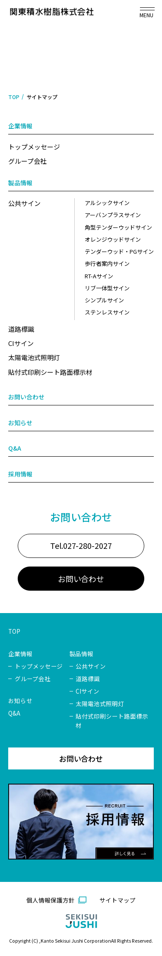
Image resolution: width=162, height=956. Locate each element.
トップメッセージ (34, 146)
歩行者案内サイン (107, 264)
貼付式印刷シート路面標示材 (50, 372)
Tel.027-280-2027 (81, 554)
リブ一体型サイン (107, 288)
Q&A (14, 448)
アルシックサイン (107, 203)
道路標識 (21, 328)
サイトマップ (117, 908)
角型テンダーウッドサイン (118, 227)
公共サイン (24, 203)
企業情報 (20, 126)
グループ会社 (27, 160)
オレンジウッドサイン (113, 239)
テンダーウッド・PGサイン (119, 251)
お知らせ (20, 422)
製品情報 (20, 182)
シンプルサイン (104, 300)
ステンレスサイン (107, 312)
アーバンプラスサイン (113, 215)
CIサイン (21, 343)
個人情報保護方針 (50, 908)
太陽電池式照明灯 (34, 357)
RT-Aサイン (99, 276)
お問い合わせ (26, 397)
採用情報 (20, 474)
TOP (13, 96)
